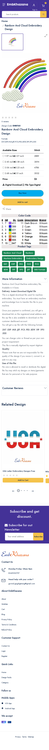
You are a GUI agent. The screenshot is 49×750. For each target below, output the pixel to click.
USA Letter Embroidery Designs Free (19, 471)
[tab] (12, 42)
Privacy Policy (7, 619)
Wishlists (5, 604)
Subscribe (38, 536)
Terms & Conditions (9, 624)
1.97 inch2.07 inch (14, 156)
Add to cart (23, 202)
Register (4, 656)
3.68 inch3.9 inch (14, 173)
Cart (3, 609)
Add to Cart (23, 480)
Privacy (18, 737)
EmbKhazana (17, 4)
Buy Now (22, 193)
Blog (3, 614)
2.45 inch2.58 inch (14, 161)
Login (4, 651)
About (4, 599)
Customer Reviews (12, 388)
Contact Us (6, 646)
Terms (24, 737)
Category (5, 682)
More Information (12, 279)
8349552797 (14, 573)
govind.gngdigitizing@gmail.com (21, 583)
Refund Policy (7, 629)
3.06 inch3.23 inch (14, 167)
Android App (8, 708)
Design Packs (6, 677)
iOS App (7, 703)
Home (4, 672)
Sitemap (31, 737)
